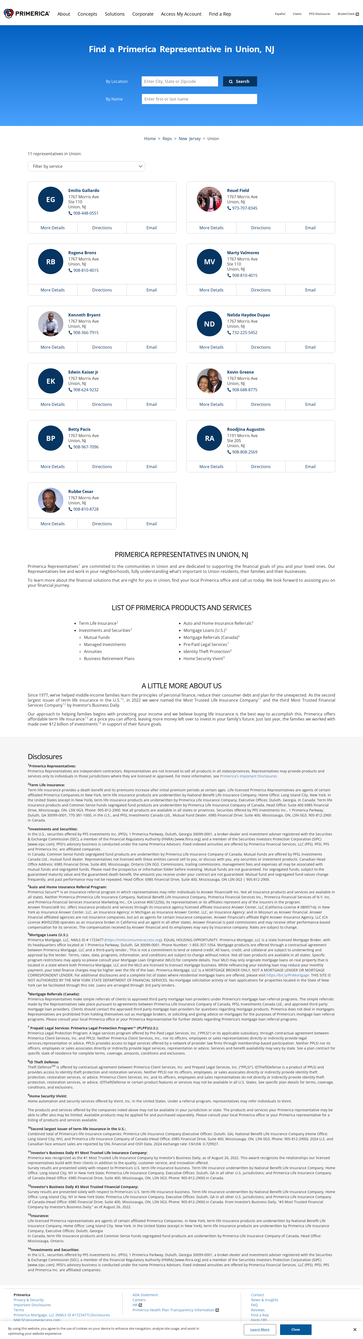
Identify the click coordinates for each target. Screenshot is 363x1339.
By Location (117, 81)
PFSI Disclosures (319, 14)
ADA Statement (145, 1294)
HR (137, 1304)
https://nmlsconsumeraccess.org (133, 939)
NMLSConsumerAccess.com (37, 1320)
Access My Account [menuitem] (181, 14)
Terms (19, 1310)
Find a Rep (260, 1315)
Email (151, 228)
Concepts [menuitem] (87, 14)
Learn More (259, 1329)
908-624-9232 (86, 390)
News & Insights (264, 1299)
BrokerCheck (348, 14)
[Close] (354, 1329)
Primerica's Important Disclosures (248, 776)
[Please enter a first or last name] (199, 99)
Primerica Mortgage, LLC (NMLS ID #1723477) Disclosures (62, 1315)
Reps (167, 138)
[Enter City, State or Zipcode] (180, 81)
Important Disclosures (32, 1304)
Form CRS (259, 1320)
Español (280, 14)
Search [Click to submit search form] (243, 81)
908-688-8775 (244, 390)
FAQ (254, 1304)
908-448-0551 (86, 213)
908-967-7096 (86, 447)
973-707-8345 (244, 208)
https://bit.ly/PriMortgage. (288, 975)
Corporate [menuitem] (143, 14)
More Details (53, 228)
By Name (114, 99)
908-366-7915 (86, 332)
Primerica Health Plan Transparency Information (176, 1310)
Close (295, 1329)
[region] (181, 1330)
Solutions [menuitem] (115, 14)
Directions (102, 228)
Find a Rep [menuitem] (220, 14)
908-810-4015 (86, 270)
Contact (257, 1294)
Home (150, 138)
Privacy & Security (29, 1299)
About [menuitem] (63, 14)
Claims (297, 14)
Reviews (258, 1310)
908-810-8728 (86, 509)
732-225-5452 (244, 332)
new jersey (190, 138)
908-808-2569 (244, 452)
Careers (139, 1299)
